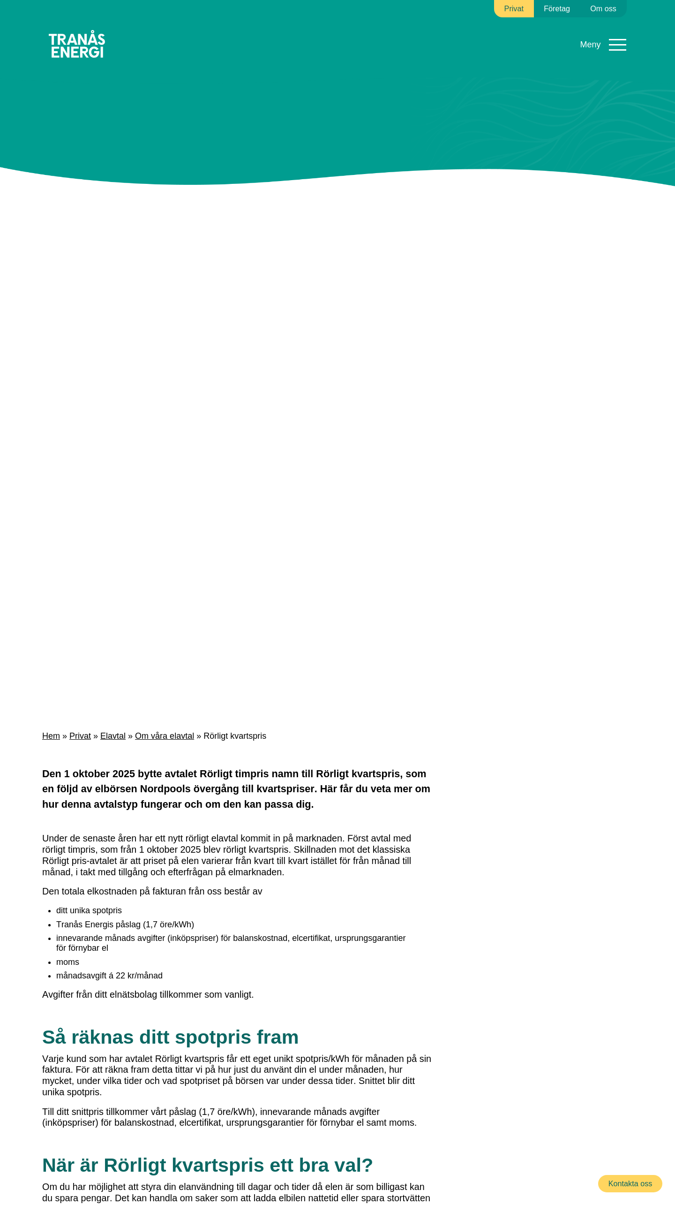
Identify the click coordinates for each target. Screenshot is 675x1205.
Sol (363, 33)
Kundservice (463, 33)
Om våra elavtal (158, 736)
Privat (77, 736)
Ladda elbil (405, 37)
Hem (50, 736)
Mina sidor (600, 38)
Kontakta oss (631, 1183)
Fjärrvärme (257, 33)
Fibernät (317, 33)
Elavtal (155, 33)
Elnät (202, 33)
